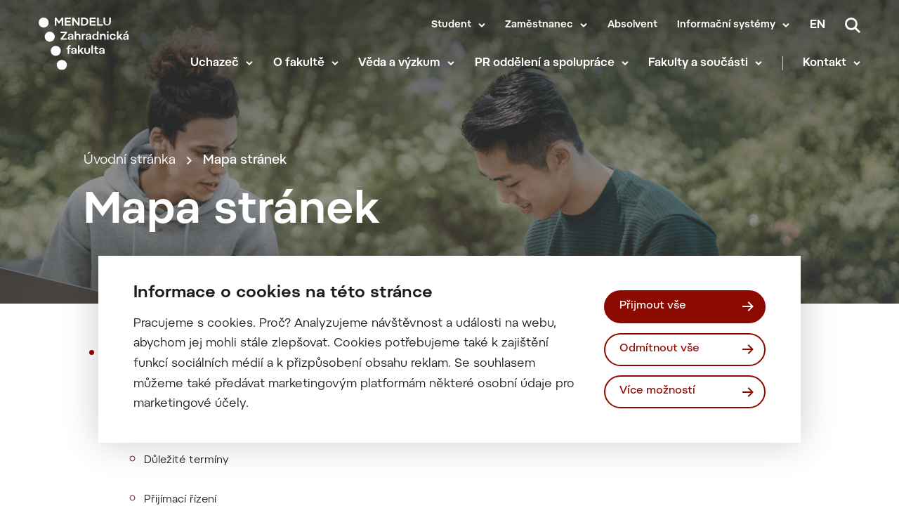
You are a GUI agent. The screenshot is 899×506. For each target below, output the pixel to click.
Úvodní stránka (130, 160)
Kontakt (824, 63)
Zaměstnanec (539, 25)
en (817, 25)
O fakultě (298, 63)
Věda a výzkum (399, 63)
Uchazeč (214, 63)
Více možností (657, 391)
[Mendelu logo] (105, 44)
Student (451, 25)
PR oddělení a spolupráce (545, 63)
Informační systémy (726, 25)
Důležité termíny (186, 460)
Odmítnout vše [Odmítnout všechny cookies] (659, 349)
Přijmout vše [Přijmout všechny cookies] (652, 306)
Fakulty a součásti (698, 63)
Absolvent (632, 25)
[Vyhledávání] (852, 25)
